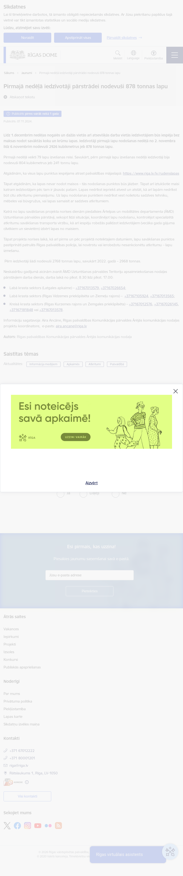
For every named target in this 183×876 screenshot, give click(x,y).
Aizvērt (92, 482)
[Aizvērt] (175, 391)
